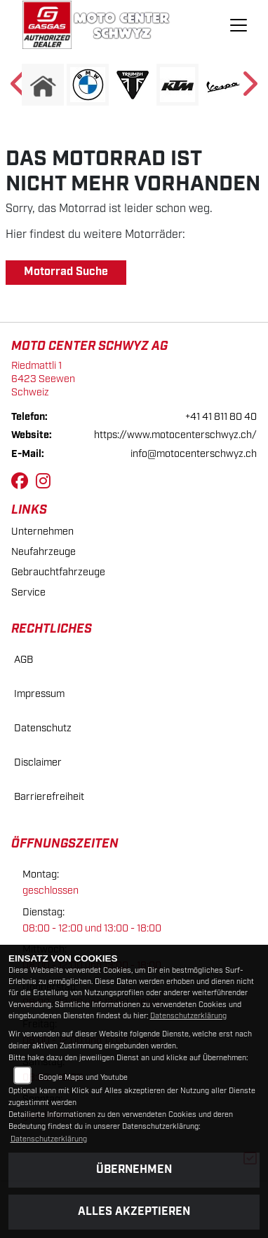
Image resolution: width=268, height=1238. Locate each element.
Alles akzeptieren (134, 1211)
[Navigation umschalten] (239, 25)
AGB (23, 659)
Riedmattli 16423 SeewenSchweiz (43, 378)
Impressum (39, 694)
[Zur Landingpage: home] (43, 85)
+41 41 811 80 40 (221, 416)
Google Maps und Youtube (83, 1078)
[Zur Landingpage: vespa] (222, 85)
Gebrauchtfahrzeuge (58, 572)
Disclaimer (38, 762)
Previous (19, 88)
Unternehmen (42, 531)
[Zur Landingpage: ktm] (177, 85)
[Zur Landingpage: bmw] (88, 85)
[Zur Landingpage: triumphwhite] (133, 85)
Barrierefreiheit (49, 796)
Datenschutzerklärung (188, 1016)
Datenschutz (43, 728)
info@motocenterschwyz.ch (193, 453)
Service (28, 592)
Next (248, 88)
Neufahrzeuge (43, 551)
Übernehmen (134, 1169)
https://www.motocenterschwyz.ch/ (175, 435)
